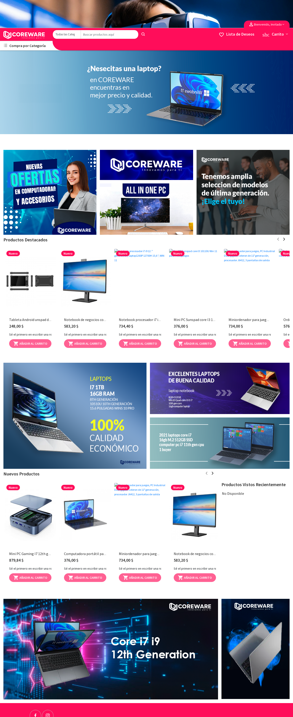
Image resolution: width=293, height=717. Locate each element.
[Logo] (26, 35)
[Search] (110, 34)
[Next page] (284, 240)
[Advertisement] (49, 192)
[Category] (67, 34)
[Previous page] (278, 240)
